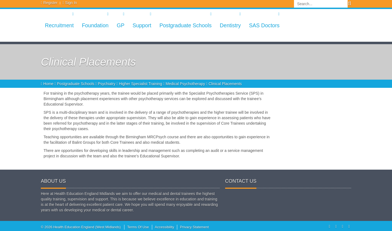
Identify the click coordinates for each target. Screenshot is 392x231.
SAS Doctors (264, 25)
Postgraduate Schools (186, 25)
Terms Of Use (138, 227)
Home (47, 84)
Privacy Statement (194, 227)
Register (50, 3)
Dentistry (230, 25)
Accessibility (164, 227)
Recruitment (59, 25)
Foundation (95, 25)
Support (142, 25)
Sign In (71, 3)
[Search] (321, 4)
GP (120, 25)
